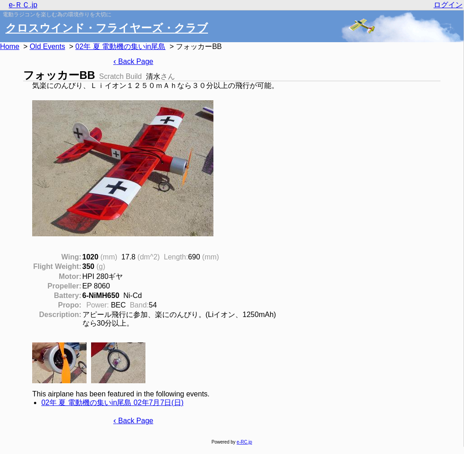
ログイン (448, 5)
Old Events (47, 46)
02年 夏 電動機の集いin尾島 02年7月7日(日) (112, 402)
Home (9, 46)
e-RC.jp (244, 441)
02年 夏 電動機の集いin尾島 (120, 46)
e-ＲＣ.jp (23, 5)
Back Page (133, 61)
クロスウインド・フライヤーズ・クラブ (106, 28)
